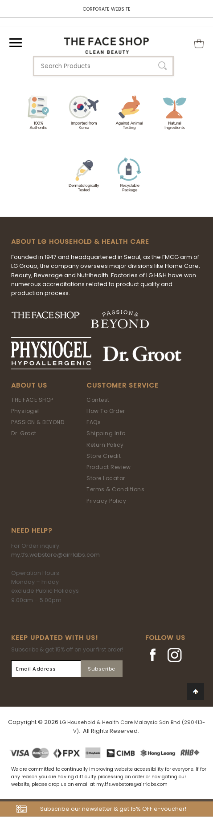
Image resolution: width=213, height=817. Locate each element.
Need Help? (31, 530)
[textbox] (103, 66)
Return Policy (105, 445)
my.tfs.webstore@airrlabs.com (55, 554)
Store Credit (103, 456)
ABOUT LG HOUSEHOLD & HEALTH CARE (80, 241)
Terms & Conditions (115, 489)
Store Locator (105, 478)
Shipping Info (106, 433)
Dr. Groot (24, 433)
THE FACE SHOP (32, 400)
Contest (98, 400)
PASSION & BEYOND (37, 422)
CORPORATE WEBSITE (107, 9)
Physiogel (25, 411)
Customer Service (122, 385)
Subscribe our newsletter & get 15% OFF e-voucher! (113, 809)
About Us (29, 385)
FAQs (93, 422)
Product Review (108, 467)
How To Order (105, 411)
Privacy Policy (106, 501)
